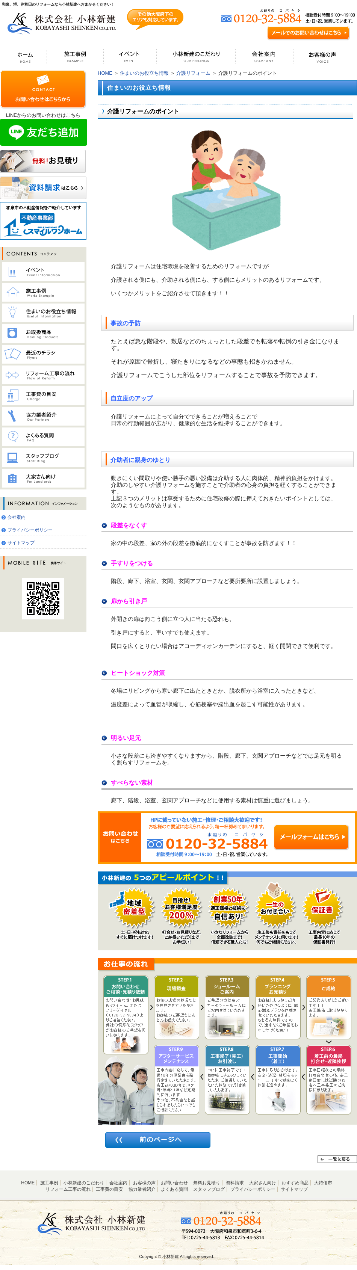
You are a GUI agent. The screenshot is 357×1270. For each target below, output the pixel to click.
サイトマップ (21, 542)
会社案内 (17, 517)
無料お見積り (206, 1182)
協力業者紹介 (142, 1189)
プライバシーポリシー (30, 530)
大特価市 (323, 1182)
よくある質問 (174, 1189)
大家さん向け (262, 1182)
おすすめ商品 (295, 1182)
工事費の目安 (109, 1189)
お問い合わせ (174, 1182)
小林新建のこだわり (84, 1182)
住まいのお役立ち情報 (144, 73)
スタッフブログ (209, 1189)
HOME (105, 73)
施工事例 (49, 1182)
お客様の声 (144, 1182)
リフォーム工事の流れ (68, 1189)
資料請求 (235, 1182)
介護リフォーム (193, 73)
